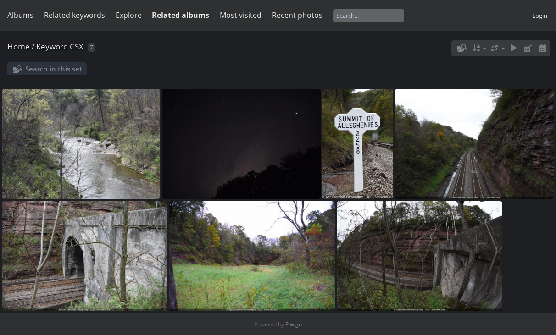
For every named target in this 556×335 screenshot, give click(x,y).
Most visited (240, 15)
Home (18, 46)
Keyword (52, 46)
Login (539, 15)
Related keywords (74, 15)
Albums (20, 15)
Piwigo (293, 324)
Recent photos (297, 15)
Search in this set (53, 68)
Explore (129, 15)
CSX (76, 46)
